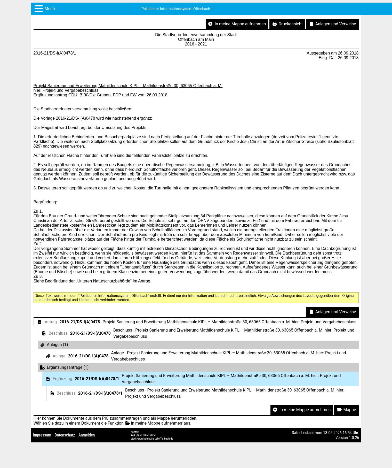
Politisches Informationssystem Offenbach (175, 9)
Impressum (42, 435)
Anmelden (86, 435)
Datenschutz (65, 435)
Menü (50, 8)
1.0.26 (354, 437)
